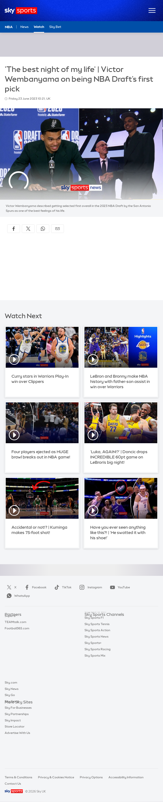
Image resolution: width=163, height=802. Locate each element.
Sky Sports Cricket (97, 639)
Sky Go (10, 721)
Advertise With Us (17, 759)
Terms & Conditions (18, 777)
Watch (39, 26)
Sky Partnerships (17, 740)
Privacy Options (91, 777)
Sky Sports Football (98, 633)
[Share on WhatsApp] (43, 228)
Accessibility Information (125, 777)
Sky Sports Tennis (97, 659)
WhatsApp (17, 595)
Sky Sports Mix (94, 690)
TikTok (62, 587)
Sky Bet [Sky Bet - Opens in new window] (55, 26)
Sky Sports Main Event (100, 621)
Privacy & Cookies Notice (56, 777)
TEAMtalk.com (15, 633)
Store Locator (14, 752)
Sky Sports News (96, 671)
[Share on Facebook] (13, 228)
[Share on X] (28, 228)
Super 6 (10, 627)
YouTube (119, 587)
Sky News (11, 715)
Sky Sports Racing (97, 684)
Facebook (34, 587)
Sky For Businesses (18, 733)
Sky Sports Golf (95, 646)
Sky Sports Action (97, 665)
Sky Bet (10, 621)
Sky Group (12, 727)
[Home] (21, 10)
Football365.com (17, 639)
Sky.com (11, 708)
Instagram (90, 587)
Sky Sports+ (92, 677)
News (24, 26)
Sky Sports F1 (94, 652)
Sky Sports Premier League (103, 627)
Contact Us (13, 783)
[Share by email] (57, 228)
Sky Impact (13, 746)
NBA (9, 27)
